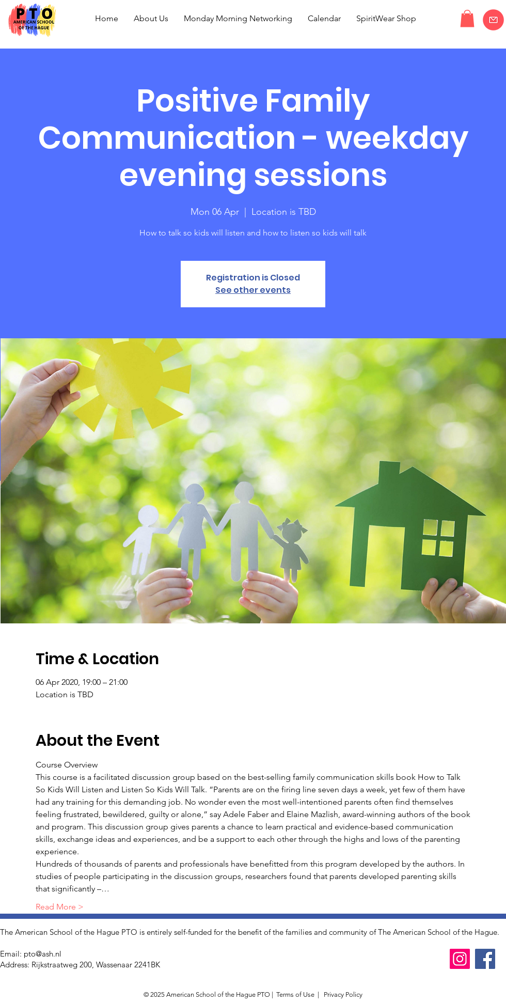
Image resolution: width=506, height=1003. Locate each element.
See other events (253, 290)
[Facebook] (485, 959)
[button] (467, 18)
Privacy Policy (342, 994)
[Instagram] (460, 959)
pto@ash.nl (42, 954)
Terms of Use (295, 994)
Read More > (60, 907)
